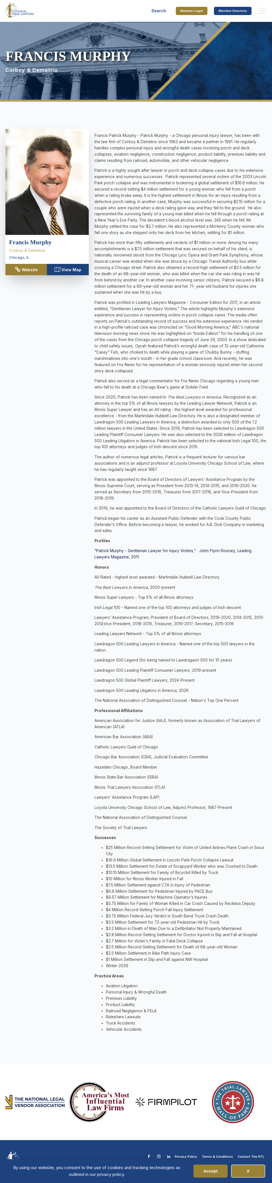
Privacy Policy (186, 1157)
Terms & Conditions (217, 1157)
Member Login (191, 11)
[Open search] (160, 10)
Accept (210, 1171)
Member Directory (233, 11)
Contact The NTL (251, 1157)
